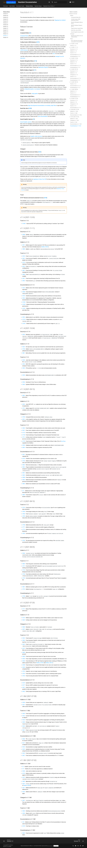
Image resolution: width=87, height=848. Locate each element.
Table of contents (73, 11)
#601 (23, 454)
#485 (23, 781)
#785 (23, 511)
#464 (23, 428)
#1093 (23, 223)
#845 (23, 475)
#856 (23, 483)
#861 (23, 353)
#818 (23, 445)
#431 (23, 800)
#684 (23, 627)
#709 (23, 417)
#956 (23, 382)
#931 (23, 245)
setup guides (35, 93)
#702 (23, 671)
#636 (23, 791)
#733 (23, 262)
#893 (23, 395)
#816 (23, 266)
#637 (23, 704)
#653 (23, 753)
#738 (23, 596)
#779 (23, 441)
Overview (5, 6)
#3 (33, 119)
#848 (23, 477)
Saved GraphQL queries (25, 122)
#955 (23, 364)
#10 (23, 822)
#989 (23, 249)
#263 (23, 287)
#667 (23, 755)
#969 (23, 368)
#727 (23, 566)
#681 (23, 586)
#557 (23, 783)
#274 (38, 42)
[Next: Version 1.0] (78, 841)
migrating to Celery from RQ (39, 179)
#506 (23, 553)
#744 (23, 570)
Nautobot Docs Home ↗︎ (49, 6)
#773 (23, 529)
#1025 (23, 304)
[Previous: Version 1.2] (8, 841)
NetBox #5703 (40, 662)
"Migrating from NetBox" (60, 20)
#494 (23, 813)
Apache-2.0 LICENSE (7, 846)
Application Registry (43, 67)
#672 (23, 648)
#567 (23, 258)
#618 (23, 826)
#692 (23, 691)
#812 (23, 419)
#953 (23, 317)
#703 (23, 673)
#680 (23, 652)
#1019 (23, 319)
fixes (64, 441)
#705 (23, 675)
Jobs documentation (43, 116)
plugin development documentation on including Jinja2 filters (42, 105)
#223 (39, 152)
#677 (23, 685)
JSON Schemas (24, 50)
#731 (23, 437)
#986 (23, 274)
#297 (23, 777)
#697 (23, 629)
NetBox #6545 (27, 785)
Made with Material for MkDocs (27, 845)
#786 (23, 513)
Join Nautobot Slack (37, 845)
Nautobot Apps (38, 6)
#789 (23, 516)
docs (54, 53)
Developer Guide (20, 6)
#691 (23, 687)
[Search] (59, 2)
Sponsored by (50, 845)
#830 (23, 447)
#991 (23, 278)
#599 (23, 702)
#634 (23, 747)
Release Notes (29, 6)
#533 (23, 715)
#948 (23, 291)
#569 (23, 722)
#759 (23, 578)
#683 (23, 563)
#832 (23, 467)
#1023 (23, 302)
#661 (23, 730)
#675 (23, 683)
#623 (23, 346)
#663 (23, 644)
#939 (23, 334)
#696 (23, 661)
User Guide (12, 6)
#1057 (23, 323)
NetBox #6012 (49, 662)
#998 (23, 234)
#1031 (23, 308)
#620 (23, 620)
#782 (23, 533)
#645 (23, 749)
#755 (23, 460)
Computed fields (24, 35)
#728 (23, 349)
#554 (23, 719)
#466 (23, 640)
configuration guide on (32, 89)
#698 (23, 665)
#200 (30, 108)
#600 (23, 739)
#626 (23, 726)
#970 (23, 295)
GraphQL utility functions (36, 136)
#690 (23, 658)
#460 (23, 811)
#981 (23, 270)
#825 (23, 464)
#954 (23, 298)
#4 (30, 33)
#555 (23, 256)
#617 (23, 743)
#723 (23, 507)
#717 (23, 609)
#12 (35, 61)
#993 (23, 280)
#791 (23, 408)
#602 (23, 833)
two (62, 441)
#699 (23, 667)
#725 (45, 197)
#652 (23, 404)
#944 (23, 360)
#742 (23, 540)
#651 (23, 430)
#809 (23, 494)
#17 (35, 70)
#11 (23, 490)
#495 (23, 713)
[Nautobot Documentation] (9, 2)
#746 (23, 574)
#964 (23, 384)
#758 (23, 525)
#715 (23, 432)
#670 (23, 458)
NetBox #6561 (45, 246)
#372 (23, 617)
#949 (23, 375)
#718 (23, 435)
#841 (23, 473)
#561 (23, 787)
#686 (23, 656)
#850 (23, 479)
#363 (23, 638)
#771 (23, 527)
